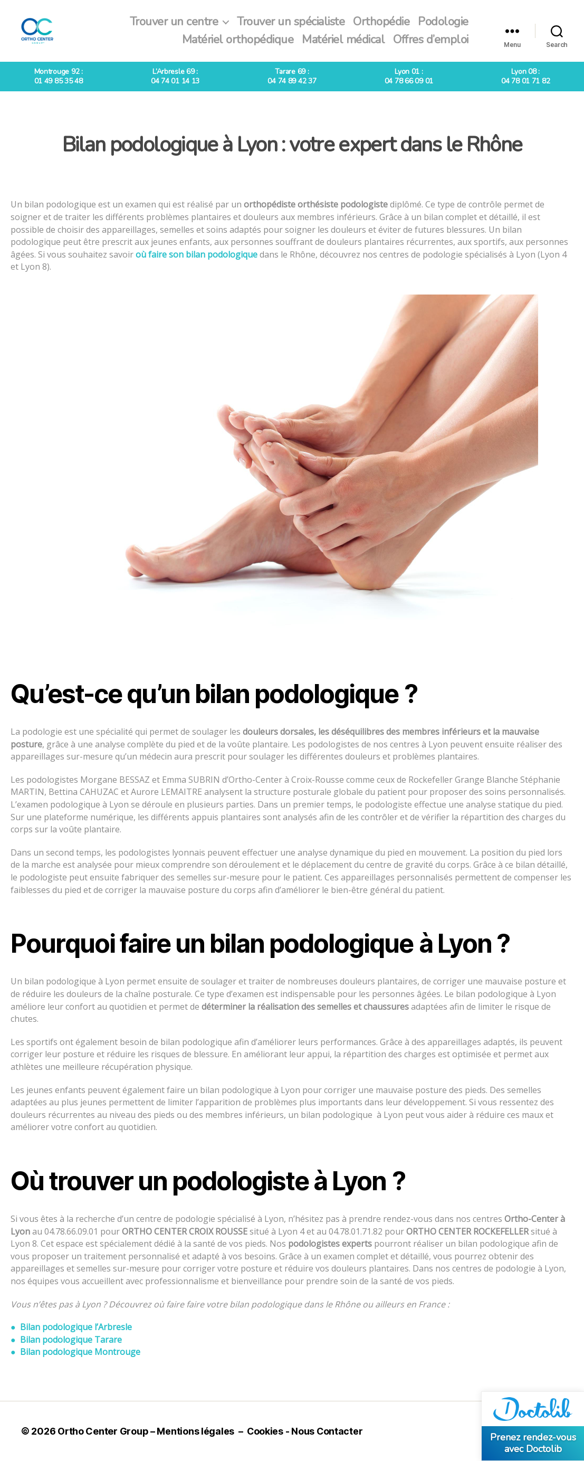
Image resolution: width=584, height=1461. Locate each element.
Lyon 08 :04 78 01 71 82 (525, 76)
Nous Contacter (327, 1431)
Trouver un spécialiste (290, 22)
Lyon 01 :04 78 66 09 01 (409, 76)
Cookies (265, 1431)
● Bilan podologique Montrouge (75, 1352)
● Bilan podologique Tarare (66, 1339)
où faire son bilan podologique (196, 254)
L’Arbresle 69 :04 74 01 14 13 (175, 76)
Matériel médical (343, 39)
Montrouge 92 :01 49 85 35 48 (58, 76)
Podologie (443, 22)
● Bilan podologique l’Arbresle (71, 1327)
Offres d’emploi (430, 39)
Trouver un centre (174, 22)
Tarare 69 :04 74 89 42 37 (291, 76)
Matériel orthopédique (238, 39)
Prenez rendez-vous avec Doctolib (533, 1443)
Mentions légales (195, 1431)
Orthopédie (381, 22)
